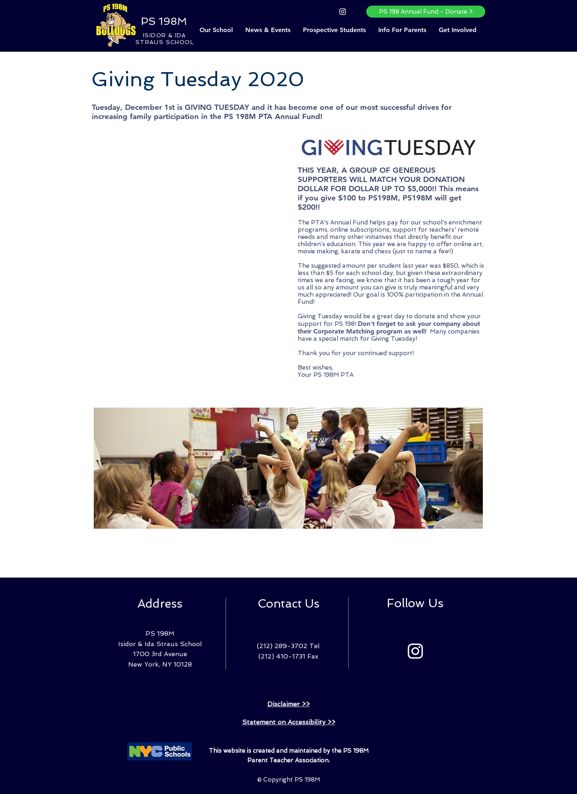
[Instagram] (342, 11)
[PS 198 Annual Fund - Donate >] (425, 12)
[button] (216, 30)
